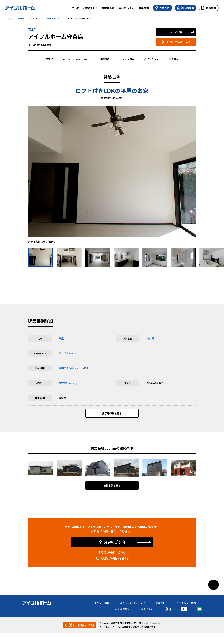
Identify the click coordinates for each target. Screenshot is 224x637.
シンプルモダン (67, 353)
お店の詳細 (176, 32)
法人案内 (173, 59)
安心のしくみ (126, 8)
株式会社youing (68, 383)
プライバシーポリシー (189, 606)
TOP (7, 18)
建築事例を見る (112, 489)
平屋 (61, 338)
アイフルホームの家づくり (82, 8)
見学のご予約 (114, 545)
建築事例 (144, 8)
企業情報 (160, 606)
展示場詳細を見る (112, 415)
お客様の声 (108, 8)
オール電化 (82, 368)
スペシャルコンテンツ (132, 606)
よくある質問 (122, 612)
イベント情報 (102, 606)
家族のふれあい (67, 368)
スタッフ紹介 (127, 59)
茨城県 (31, 18)
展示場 (49, 59)
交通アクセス (151, 59)
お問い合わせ (148, 612)
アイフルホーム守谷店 (49, 18)
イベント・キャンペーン (76, 59)
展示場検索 (19, 18)
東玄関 (150, 338)
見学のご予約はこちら (178, 42)
